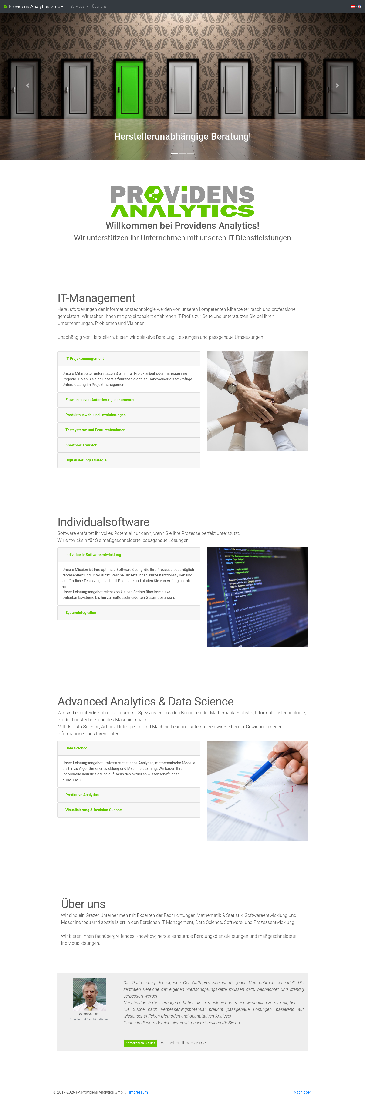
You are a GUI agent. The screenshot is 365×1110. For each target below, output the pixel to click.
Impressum (138, 1092)
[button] (27, 85)
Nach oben (303, 1092)
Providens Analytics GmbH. (34, 6)
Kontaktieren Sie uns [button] (140, 1043)
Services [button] (78, 6)
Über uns (99, 6)
